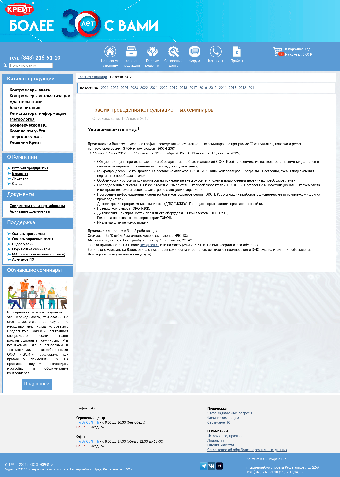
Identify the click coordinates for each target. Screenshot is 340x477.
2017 (193, 88)
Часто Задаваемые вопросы (229, 413)
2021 (154, 88)
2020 (163, 88)
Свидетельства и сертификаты (37, 205)
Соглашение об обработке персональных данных (247, 450)
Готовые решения (152, 61)
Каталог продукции (131, 61)
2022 (144, 88)
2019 (173, 88)
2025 (114, 88)
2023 (134, 88)
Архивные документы (30, 211)
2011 (252, 88)
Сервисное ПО (219, 423)
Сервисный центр (173, 61)
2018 (183, 88)
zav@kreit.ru (149, 245)
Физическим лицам (223, 418)
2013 (232, 88)
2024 (124, 88)
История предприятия (224, 436)
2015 (213, 88)
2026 (104, 88)
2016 (203, 88)
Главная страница (92, 77)
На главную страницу (110, 61)
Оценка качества (221, 445)
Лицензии (215, 441)
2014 (222, 88)
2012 (242, 88)
